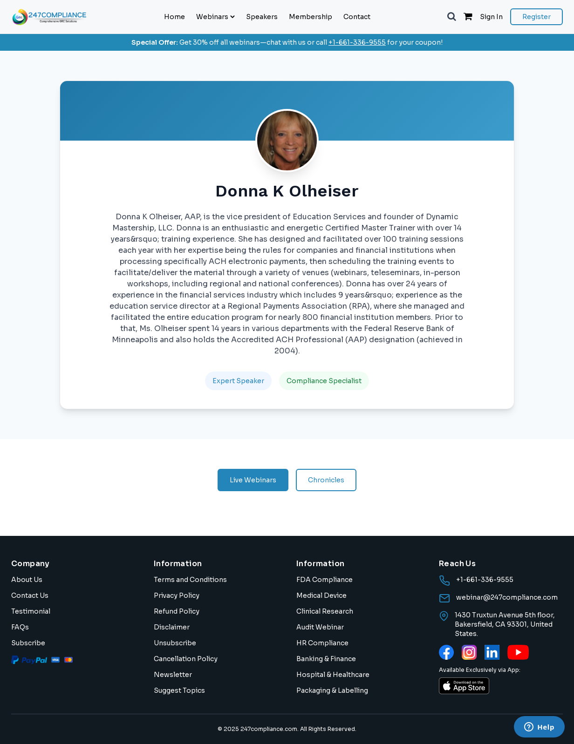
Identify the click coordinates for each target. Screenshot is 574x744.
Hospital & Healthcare (332, 674)
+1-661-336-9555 (357, 42)
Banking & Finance (326, 659)
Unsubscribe (175, 643)
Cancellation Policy (186, 659)
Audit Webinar (320, 627)
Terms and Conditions (190, 579)
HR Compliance (322, 643)
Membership (310, 17)
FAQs (20, 627)
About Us (26, 579)
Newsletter (173, 674)
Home (174, 17)
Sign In (491, 17)
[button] (451, 16)
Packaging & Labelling (332, 690)
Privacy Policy (176, 595)
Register (536, 17)
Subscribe (28, 643)
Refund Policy (176, 611)
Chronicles (326, 480)
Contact (356, 17)
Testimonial (30, 611)
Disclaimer (172, 627)
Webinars (215, 17)
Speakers (262, 17)
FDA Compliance (324, 579)
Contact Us (29, 595)
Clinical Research (324, 611)
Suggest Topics (179, 690)
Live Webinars (253, 480)
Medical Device (321, 595)
